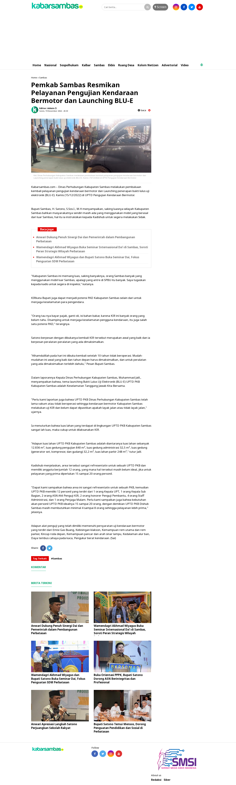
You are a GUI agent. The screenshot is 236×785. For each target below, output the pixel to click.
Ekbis (111, 65)
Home (36, 65)
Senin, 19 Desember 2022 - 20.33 (53, 111)
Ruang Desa (126, 65)
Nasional (50, 65)
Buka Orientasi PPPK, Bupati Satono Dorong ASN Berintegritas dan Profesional (118, 678)
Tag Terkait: (40, 558)
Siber (167, 780)
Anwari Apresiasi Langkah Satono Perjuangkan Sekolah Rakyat (54, 726)
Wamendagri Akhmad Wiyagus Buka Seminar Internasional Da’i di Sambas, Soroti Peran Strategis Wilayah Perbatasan (120, 631)
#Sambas (56, 558)
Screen (160, 7)
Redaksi (156, 780)
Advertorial (169, 65)
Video (185, 65)
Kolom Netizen (148, 65)
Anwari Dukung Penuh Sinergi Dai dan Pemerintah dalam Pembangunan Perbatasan (57, 629)
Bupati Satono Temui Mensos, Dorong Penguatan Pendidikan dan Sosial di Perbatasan (120, 727)
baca (142, 110)
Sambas (99, 65)
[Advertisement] (118, 37)
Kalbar (86, 65)
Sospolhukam (69, 65)
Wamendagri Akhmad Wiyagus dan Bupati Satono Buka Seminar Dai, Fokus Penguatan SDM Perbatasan (58, 678)
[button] (201, 63)
